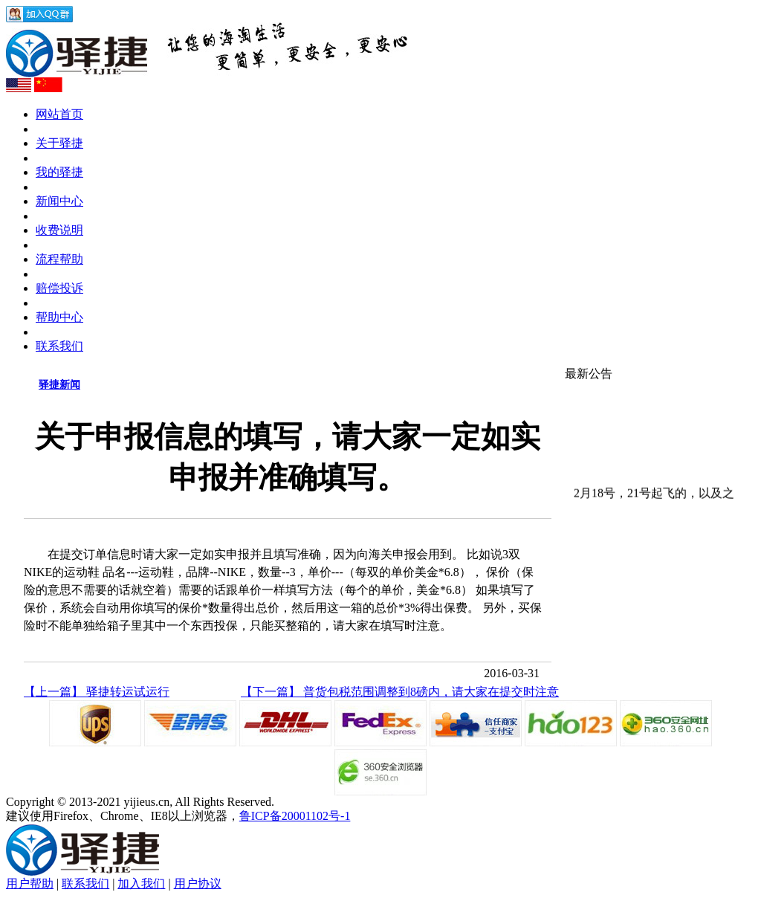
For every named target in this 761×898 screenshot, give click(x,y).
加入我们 (141, 883)
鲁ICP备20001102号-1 (295, 816)
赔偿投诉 (59, 288)
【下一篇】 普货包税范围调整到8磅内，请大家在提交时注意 (400, 691)
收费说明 (59, 230)
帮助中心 (59, 317)
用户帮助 (30, 883)
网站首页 (59, 114)
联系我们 (59, 346)
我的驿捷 (59, 172)
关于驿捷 (59, 143)
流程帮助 (59, 259)
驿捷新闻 (59, 384)
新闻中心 (59, 201)
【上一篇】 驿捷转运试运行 (96, 691)
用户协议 (197, 883)
